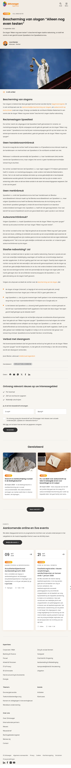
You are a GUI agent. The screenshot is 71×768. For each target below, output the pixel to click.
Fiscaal (5, 661)
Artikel (6, 13)
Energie (5, 682)
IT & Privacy (7, 670)
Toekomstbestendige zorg (12, 700)
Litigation (40, 674)
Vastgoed (40, 657)
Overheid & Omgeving (45, 661)
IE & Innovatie (18, 14)
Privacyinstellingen (9, 762)
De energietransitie (9, 696)
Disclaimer (58, 759)
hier (7, 424)
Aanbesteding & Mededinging (47, 666)
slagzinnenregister (58, 104)
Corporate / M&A (9, 653)
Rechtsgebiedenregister (11, 738)
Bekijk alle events (12, 543)
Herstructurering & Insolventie (13, 678)
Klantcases (41, 700)
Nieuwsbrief (7, 734)
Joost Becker (13, 42)
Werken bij (6, 743)
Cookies (38, 759)
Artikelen (40, 696)
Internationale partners (11, 726)
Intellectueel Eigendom (22, 364)
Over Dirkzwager (9, 722)
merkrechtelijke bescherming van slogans (36, 107)
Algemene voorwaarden (20, 759)
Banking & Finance (9, 657)
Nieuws (5, 730)
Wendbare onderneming (11, 708)
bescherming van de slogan (47, 282)
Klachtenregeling (48, 759)
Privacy (32, 759)
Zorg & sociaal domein (45, 653)
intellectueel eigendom (27, 356)
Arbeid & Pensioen (9, 666)
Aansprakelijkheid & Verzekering (48, 670)
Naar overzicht (35, 510)
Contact (5, 747)
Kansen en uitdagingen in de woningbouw (18, 704)
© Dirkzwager (7, 759)
